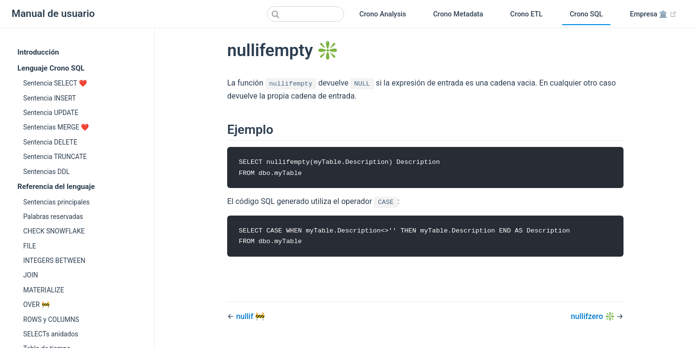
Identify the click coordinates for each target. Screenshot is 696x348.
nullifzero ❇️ (594, 317)
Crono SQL (586, 14)
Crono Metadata (458, 14)
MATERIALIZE (43, 290)
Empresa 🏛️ (657, 14)
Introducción (38, 52)
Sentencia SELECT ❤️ (55, 83)
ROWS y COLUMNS (51, 319)
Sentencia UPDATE (50, 112)
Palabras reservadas (53, 216)
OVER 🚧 (36, 304)
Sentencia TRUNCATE (55, 156)
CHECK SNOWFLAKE (54, 231)
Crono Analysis (383, 14)
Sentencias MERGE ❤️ (56, 127)
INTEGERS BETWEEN (54, 260)
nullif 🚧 (250, 317)
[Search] (305, 14)
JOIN (30, 275)
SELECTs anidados (50, 334)
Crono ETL (526, 14)
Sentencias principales (56, 202)
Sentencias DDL (46, 171)
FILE (29, 246)
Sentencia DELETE (50, 142)
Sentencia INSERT (49, 98)
